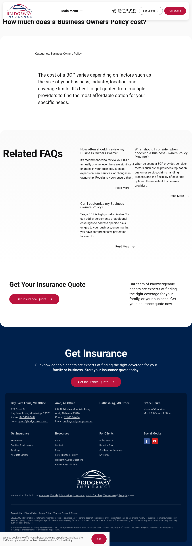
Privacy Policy (30, 513)
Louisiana (79, 495)
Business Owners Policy (66, 53)
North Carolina (94, 495)
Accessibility (16, 513)
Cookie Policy (45, 513)
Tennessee (109, 495)
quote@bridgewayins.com (33, 421)
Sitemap (74, 513)
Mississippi (65, 495)
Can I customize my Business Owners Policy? (102, 205)
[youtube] (155, 441)
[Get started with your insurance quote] (96, 382)
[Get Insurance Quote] (34, 299)
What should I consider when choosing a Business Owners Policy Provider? (161, 153)
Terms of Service (60, 513)
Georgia (122, 495)
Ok (99, 539)
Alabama (44, 495)
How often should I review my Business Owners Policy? (102, 151)
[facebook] (147, 441)
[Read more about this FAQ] (125, 188)
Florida (54, 495)
